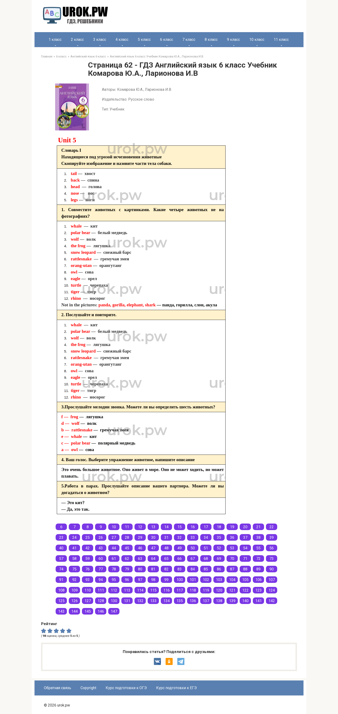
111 (101, 590)
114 (140, 590)
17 (206, 527)
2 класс (77, 39)
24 (74, 537)
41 (74, 548)
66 (179, 558)
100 (180, 579)
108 (61, 590)
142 (272, 601)
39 (271, 537)
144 (74, 611)
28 (127, 537)
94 (101, 579)
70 (232, 558)
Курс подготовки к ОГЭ (126, 688)
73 (271, 558)
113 (127, 590)
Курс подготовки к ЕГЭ (176, 688)
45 (127, 548)
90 (271, 569)
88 (245, 569)
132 (140, 601)
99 (166, 579)
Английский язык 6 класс (88, 56)
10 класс (256, 39)
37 (245, 537)
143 (61, 611)
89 (258, 569)
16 (193, 527)
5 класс (144, 39)
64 (153, 558)
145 (87, 611)
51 (206, 548)
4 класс (121, 39)
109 (74, 590)
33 (193, 537)
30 (153, 537)
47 (153, 548)
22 (271, 527)
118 (193, 590)
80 (140, 569)
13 (153, 527)
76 (87, 569)
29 (140, 537)
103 (219, 579)
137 (206, 601)
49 (179, 548)
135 (180, 601)
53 (232, 548)
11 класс (281, 39)
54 (245, 548)
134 (166, 601)
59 (87, 558)
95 (114, 579)
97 (140, 579)
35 (219, 537)
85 (206, 569)
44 (114, 548)
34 (206, 537)
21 (258, 527)
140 (245, 601)
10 (114, 527)
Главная (46, 56)
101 (193, 579)
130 (114, 601)
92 (74, 579)
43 (101, 548)
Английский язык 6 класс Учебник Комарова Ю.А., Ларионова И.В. (157, 56)
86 (219, 569)
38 (258, 537)
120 (219, 590)
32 (179, 537)
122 (245, 590)
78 (114, 569)
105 (245, 579)
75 (74, 569)
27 (114, 537)
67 (193, 558)
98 (153, 579)
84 (193, 569)
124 (272, 590)
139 (232, 601)
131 (127, 601)
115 (153, 590)
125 (61, 601)
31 (166, 537)
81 (153, 569)
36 (232, 537)
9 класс (233, 39)
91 (61, 579)
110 (87, 590)
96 (127, 579)
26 (101, 537)
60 (101, 558)
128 (101, 601)
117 (180, 590)
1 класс (55, 39)
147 (114, 611)
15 (179, 527)
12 (140, 527)
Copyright (88, 688)
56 (271, 548)
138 (219, 601)
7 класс (188, 39)
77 (101, 569)
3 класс (99, 39)
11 (127, 527)
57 (61, 558)
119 (206, 590)
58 (74, 558)
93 (87, 579)
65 (166, 558)
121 (232, 590)
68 (206, 558)
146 (101, 611)
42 (87, 548)
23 (61, 537)
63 (140, 558)
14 (166, 527)
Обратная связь (57, 688)
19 (232, 527)
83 (179, 569)
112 (114, 590)
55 (258, 548)
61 (114, 558)
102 (206, 579)
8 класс (211, 39)
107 (272, 579)
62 (127, 558)
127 (87, 601)
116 (166, 590)
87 (232, 569)
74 (61, 569)
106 (258, 579)
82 (166, 569)
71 (245, 558)
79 (127, 569)
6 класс (166, 39)
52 (219, 548)
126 (74, 601)
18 (219, 527)
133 (153, 601)
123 (258, 590)
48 (166, 548)
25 (87, 537)
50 (193, 548)
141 (258, 601)
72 (258, 558)
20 (245, 527)
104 (232, 579)
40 (61, 548)
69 (219, 558)
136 (193, 601)
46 (140, 548)
